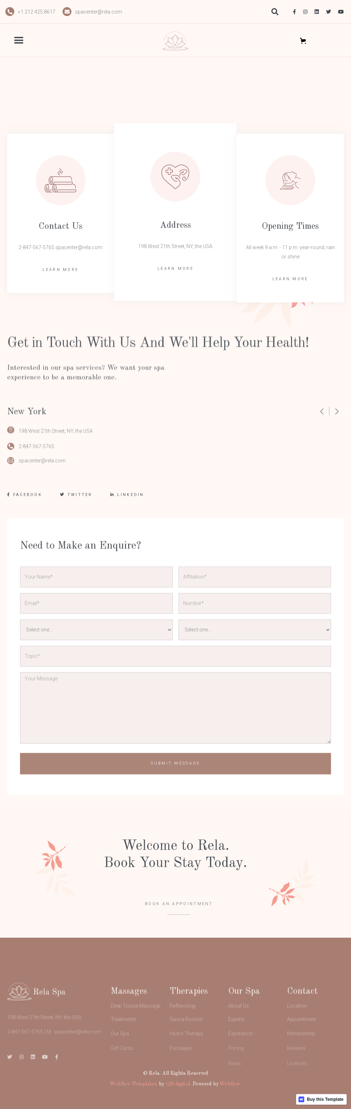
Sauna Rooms (186, 1035)
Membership (301, 1051)
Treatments (123, 1035)
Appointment (301, 1035)
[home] (175, 40)
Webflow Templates (133, 1084)
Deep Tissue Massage (135, 1020)
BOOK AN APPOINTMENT (179, 915)
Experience (240, 1051)
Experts (236, 1035)
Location (297, 1020)
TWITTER (76, 500)
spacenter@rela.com (98, 12)
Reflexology (183, 1020)
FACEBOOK (24, 500)
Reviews (296, 1069)
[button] (30, 40)
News (234, 1087)
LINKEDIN (127, 500)
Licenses (297, 1087)
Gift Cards (122, 1069)
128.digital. (178, 1084)
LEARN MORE (60, 269)
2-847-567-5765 (36, 452)
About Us (238, 1020)
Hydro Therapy (186, 1051)
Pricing (236, 1069)
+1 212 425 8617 (36, 12)
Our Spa (120, 1051)
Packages (181, 1069)
